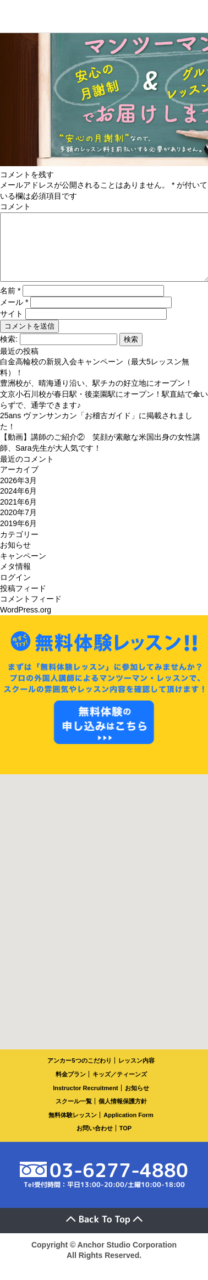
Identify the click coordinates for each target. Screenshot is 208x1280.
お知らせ (15, 558)
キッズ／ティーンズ (119, 1087)
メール (14, 315)
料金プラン (71, 1087)
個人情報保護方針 (122, 1114)
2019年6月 (18, 536)
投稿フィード (23, 601)
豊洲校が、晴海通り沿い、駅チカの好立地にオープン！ (96, 396)
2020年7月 (18, 525)
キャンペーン (23, 569)
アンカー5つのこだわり (79, 1073)
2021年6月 (18, 515)
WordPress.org (25, 623)
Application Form (128, 1128)
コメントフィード (31, 612)
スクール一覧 (74, 1114)
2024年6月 (18, 504)
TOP (125, 1141)
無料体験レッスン (72, 1128)
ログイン (15, 590)
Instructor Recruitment (85, 1101)
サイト (11, 326)
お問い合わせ (94, 1141)
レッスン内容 (136, 1073)
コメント (15, 206)
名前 (10, 303)
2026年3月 (18, 493)
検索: (9, 352)
